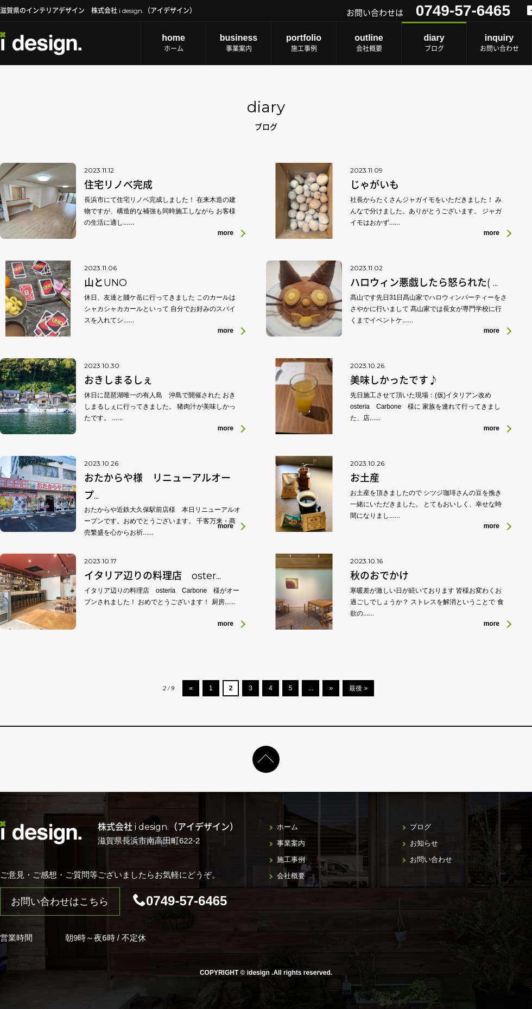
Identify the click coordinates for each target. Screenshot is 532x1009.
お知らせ (424, 843)
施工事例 (303, 43)
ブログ (434, 43)
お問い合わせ (499, 43)
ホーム (173, 43)
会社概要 (369, 43)
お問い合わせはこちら (60, 901)
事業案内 (238, 43)
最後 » (358, 688)
